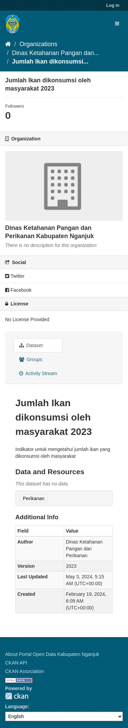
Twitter (15, 276)
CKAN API (16, 662)
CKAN (16, 696)
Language (16, 706)
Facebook (18, 290)
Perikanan (33, 498)
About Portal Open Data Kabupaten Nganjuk (52, 654)
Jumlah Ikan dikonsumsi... (50, 61)
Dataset (31, 345)
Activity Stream (38, 373)
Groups (30, 359)
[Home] (8, 44)
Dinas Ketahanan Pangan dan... (55, 53)
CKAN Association (24, 671)
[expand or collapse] (117, 23)
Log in (112, 5)
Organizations (38, 44)
